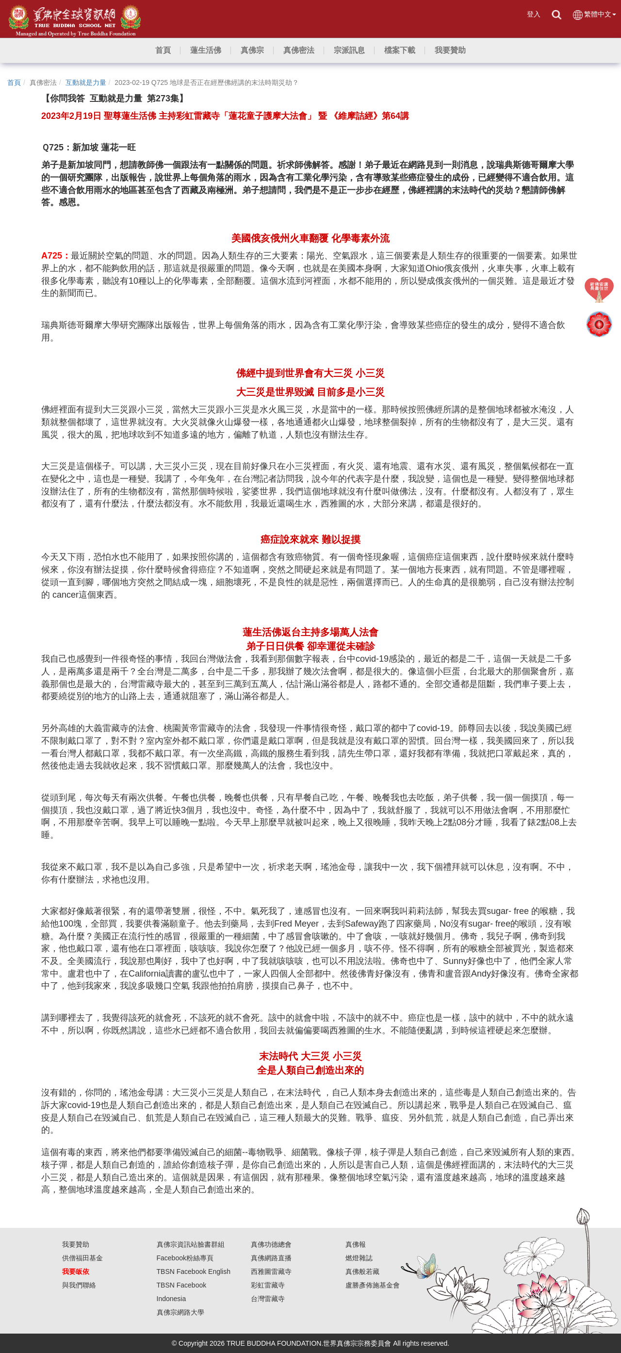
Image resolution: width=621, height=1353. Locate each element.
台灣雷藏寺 (268, 1299)
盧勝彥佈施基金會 (372, 1285)
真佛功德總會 (271, 1244)
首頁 (14, 82)
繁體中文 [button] (594, 15)
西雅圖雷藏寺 (271, 1271)
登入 (533, 14)
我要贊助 (75, 1244)
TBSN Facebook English (194, 1271)
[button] (205, 50)
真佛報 (355, 1244)
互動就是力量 (85, 82)
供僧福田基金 (82, 1258)
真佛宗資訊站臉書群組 (191, 1244)
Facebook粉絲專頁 (185, 1258)
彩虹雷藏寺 (268, 1285)
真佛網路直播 (271, 1258)
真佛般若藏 (362, 1271)
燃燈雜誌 (359, 1258)
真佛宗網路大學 (180, 1312)
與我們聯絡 (79, 1285)
